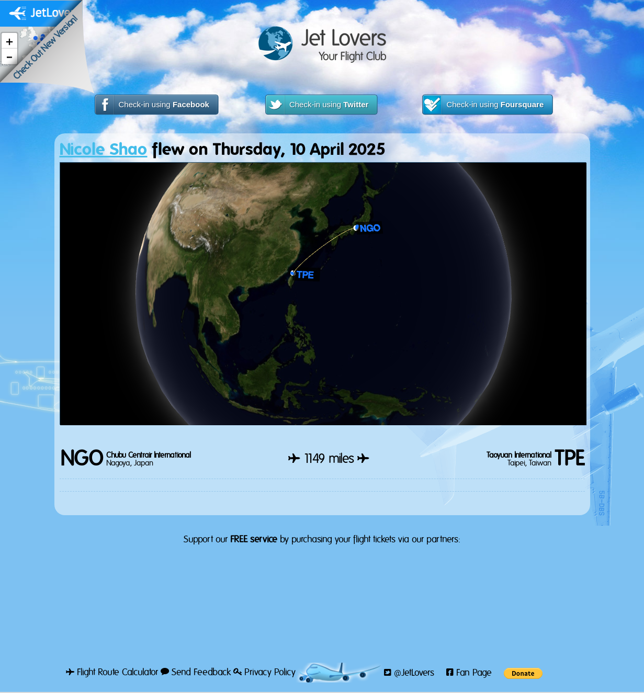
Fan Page (469, 673)
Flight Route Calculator (112, 672)
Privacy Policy (264, 672)
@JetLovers (409, 673)
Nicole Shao (104, 150)
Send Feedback (196, 672)
